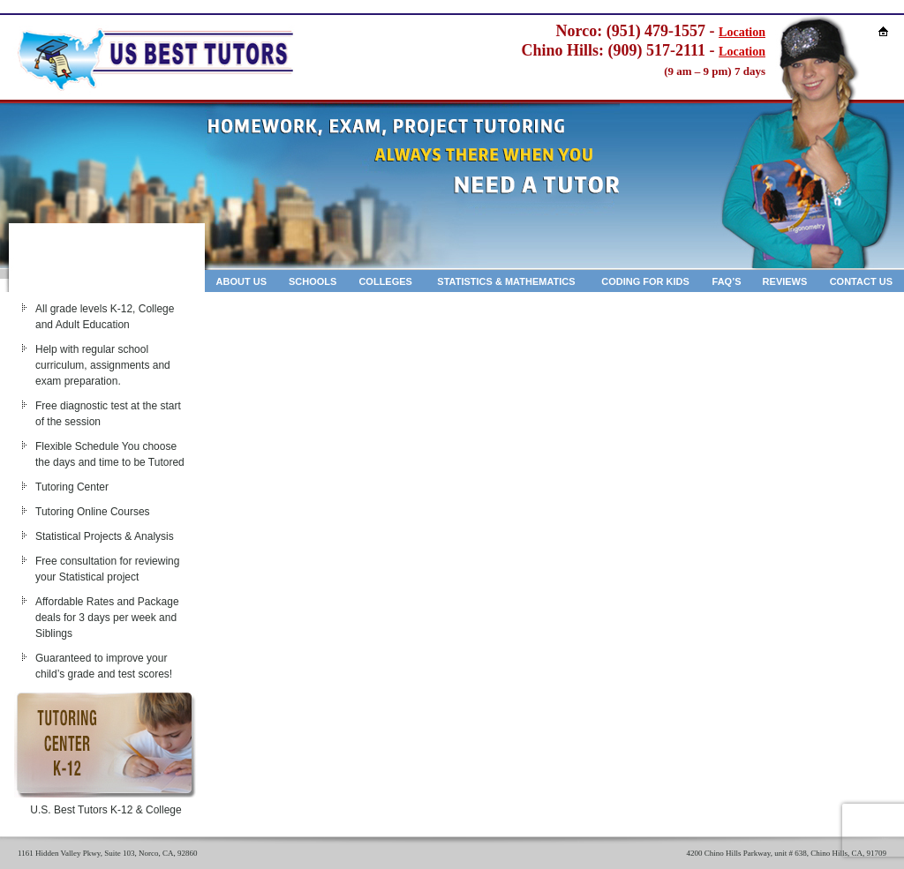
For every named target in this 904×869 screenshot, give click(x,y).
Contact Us (861, 281)
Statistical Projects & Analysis (104, 536)
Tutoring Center (72, 487)
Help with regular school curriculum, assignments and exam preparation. (102, 365)
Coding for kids (645, 281)
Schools (312, 281)
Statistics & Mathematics (506, 281)
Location (742, 32)
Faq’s (727, 281)
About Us (241, 281)
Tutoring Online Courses (92, 512)
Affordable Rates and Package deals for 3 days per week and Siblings (107, 618)
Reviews (785, 281)
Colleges (385, 281)
